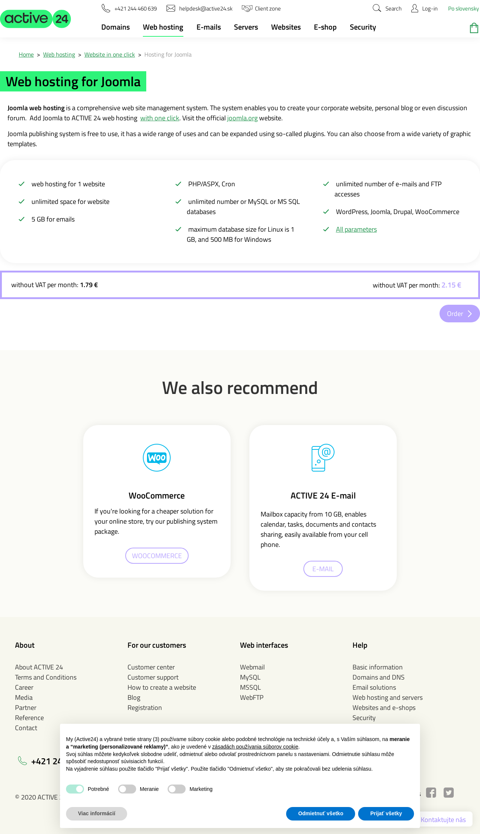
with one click (159, 118)
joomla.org (242, 118)
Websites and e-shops (384, 707)
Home (26, 54)
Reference (29, 718)
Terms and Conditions (45, 677)
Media (24, 697)
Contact (26, 728)
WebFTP (252, 697)
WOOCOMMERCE (157, 556)
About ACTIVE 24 (39, 667)
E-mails (208, 27)
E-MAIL (323, 569)
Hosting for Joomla (168, 54)
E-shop (325, 27)
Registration (145, 707)
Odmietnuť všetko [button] (320, 813)
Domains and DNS (378, 677)
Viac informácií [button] (96, 813)
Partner (25, 707)
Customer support (153, 677)
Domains (115, 27)
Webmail (252, 667)
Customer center (151, 667)
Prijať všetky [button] (386, 813)
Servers (246, 27)
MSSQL (250, 687)
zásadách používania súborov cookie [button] (255, 747)
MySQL (250, 677)
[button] (35, 19)
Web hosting (163, 27)
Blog (134, 697)
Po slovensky (463, 8)
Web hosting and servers (387, 697)
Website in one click (109, 54)
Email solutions (374, 687)
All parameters (356, 229)
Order (455, 313)
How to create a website (162, 687)
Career (24, 687)
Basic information (377, 667)
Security (363, 27)
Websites (286, 27)
